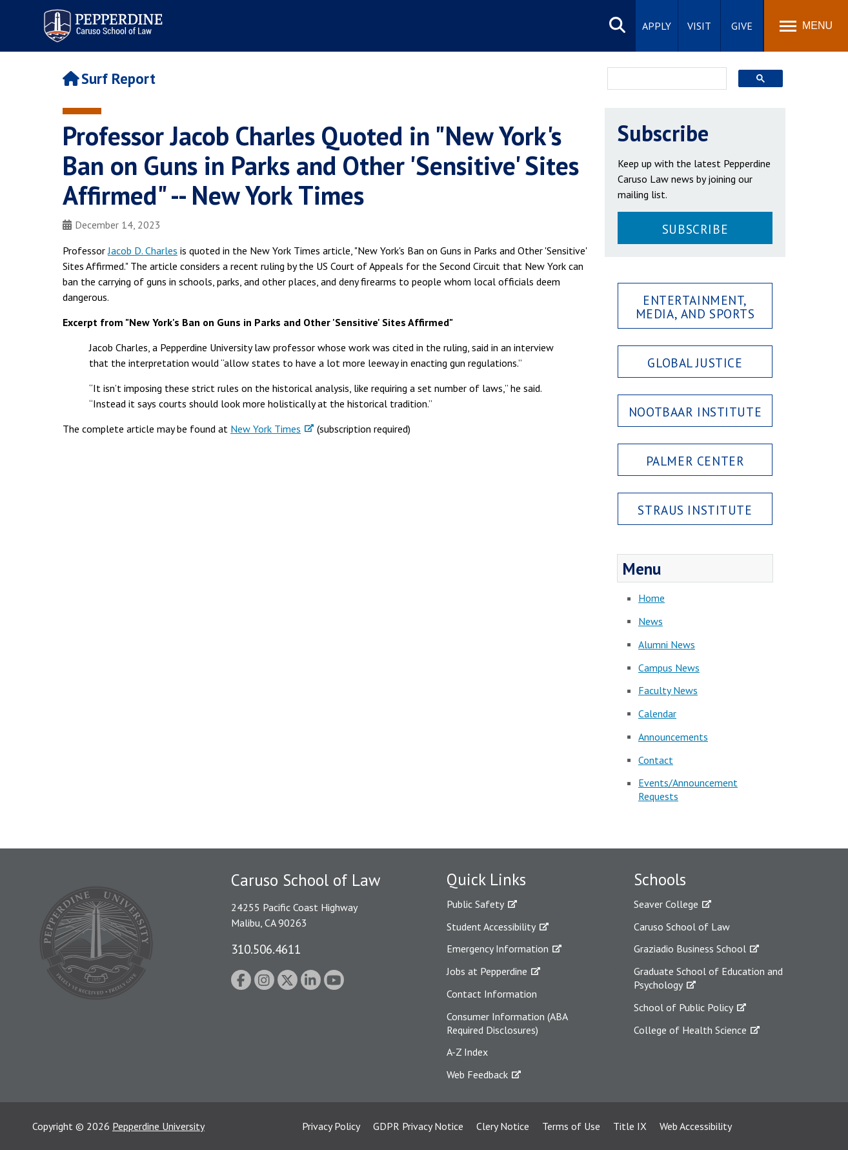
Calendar (657, 713)
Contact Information (492, 993)
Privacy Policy (331, 1126)
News (650, 621)
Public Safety (475, 904)
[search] (663, 79)
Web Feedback (477, 1074)
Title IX (630, 1126)
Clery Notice (502, 1126)
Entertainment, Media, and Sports (695, 307)
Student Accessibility (491, 926)
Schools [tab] (660, 879)
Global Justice (694, 362)
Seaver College (666, 904)
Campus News (669, 667)
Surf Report (109, 78)
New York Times (265, 428)
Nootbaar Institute (695, 412)
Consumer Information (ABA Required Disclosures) (507, 1023)
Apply (656, 25)
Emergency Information (498, 948)
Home (651, 597)
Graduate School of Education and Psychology (708, 978)
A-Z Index (467, 1051)
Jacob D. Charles (142, 250)
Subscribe (695, 229)
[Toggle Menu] (806, 26)
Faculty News (668, 690)
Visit (699, 25)
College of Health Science (690, 1029)
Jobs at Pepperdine (487, 971)
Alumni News (666, 644)
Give (741, 25)
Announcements (673, 736)
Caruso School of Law (682, 926)
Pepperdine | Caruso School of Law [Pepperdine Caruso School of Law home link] (101, 18)
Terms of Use (571, 1126)
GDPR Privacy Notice (418, 1126)
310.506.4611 (266, 949)
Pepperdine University (158, 1126)
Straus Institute (695, 510)
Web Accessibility (696, 1126)
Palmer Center (695, 461)
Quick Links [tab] (486, 879)
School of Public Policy (683, 1007)
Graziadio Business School (690, 948)
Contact (655, 760)
